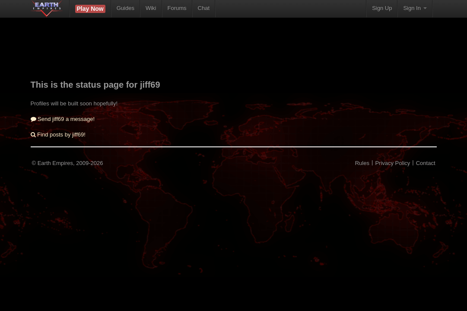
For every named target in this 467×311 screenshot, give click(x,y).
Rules (362, 163)
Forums (177, 8)
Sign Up (382, 8)
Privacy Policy (392, 163)
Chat (204, 8)
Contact (425, 163)
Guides (125, 8)
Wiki (151, 8)
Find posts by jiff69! (58, 134)
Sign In (414, 8)
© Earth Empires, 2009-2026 (67, 163)
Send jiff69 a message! (63, 119)
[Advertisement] (233, 54)
